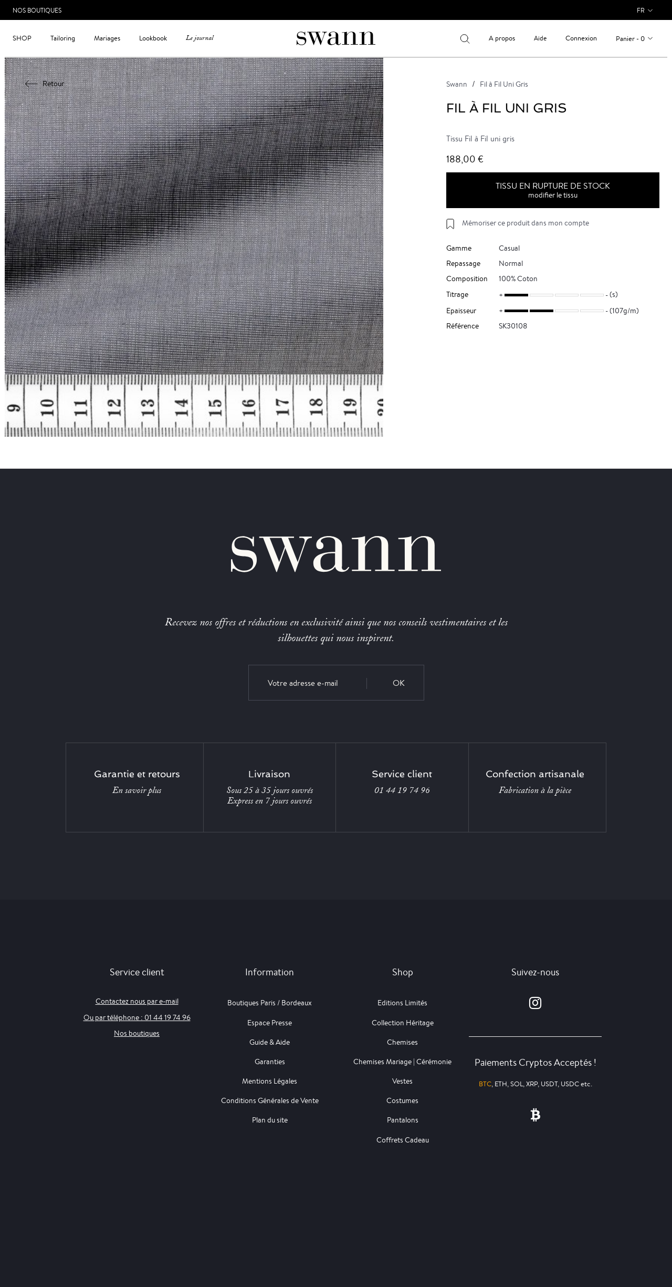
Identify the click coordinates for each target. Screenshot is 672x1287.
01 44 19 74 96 (402, 790)
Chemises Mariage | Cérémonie (402, 1061)
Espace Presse (269, 1022)
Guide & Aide (269, 1042)
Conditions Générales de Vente (270, 1100)
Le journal (199, 38)
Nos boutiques (137, 1033)
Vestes (402, 1081)
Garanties (270, 1061)
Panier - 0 (630, 38)
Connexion (581, 38)
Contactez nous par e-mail (137, 1001)
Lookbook (153, 38)
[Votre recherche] (465, 38)
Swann (456, 84)
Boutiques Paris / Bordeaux (269, 1002)
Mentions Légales (269, 1081)
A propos (502, 38)
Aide (540, 38)
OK (399, 683)
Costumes (402, 1100)
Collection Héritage (403, 1022)
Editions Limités (402, 1002)
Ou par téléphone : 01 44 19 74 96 (137, 1017)
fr (641, 10)
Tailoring (62, 38)
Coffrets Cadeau (402, 1140)
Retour (45, 83)
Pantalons (402, 1120)
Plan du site (270, 1120)
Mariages (107, 38)
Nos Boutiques (37, 10)
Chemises (402, 1042)
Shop (22, 38)
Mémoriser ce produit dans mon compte (525, 223)
